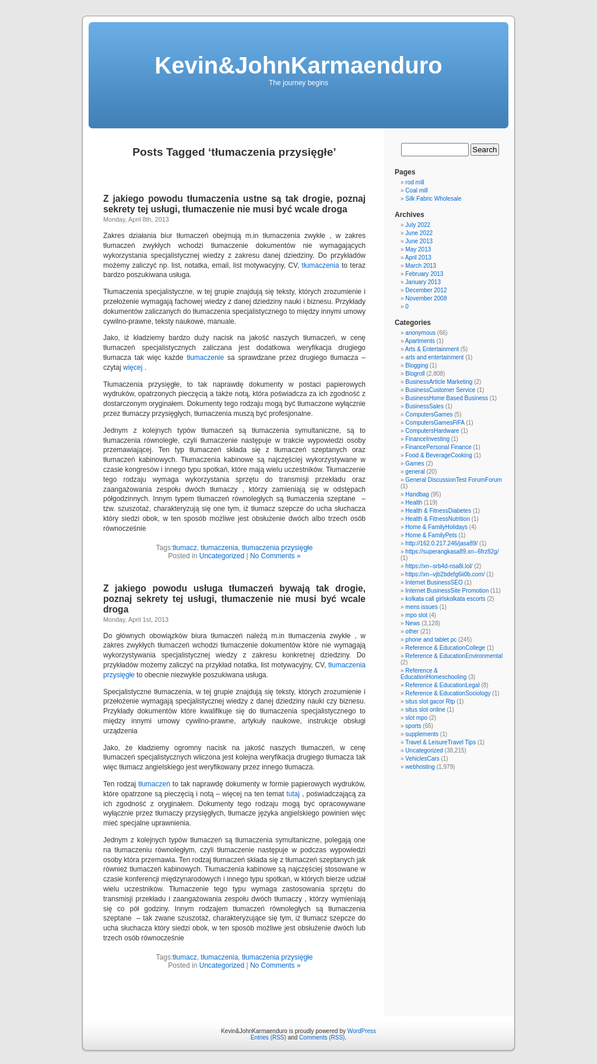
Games (414, 463)
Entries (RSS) (268, 1037)
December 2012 (426, 290)
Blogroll (414, 373)
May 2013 (418, 249)
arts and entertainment (434, 357)
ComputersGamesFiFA (434, 422)
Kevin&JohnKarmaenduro (298, 65)
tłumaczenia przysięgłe (277, 548)
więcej (132, 367)
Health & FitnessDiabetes (438, 511)
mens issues (421, 607)
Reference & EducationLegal (442, 685)
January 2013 (423, 282)
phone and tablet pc (430, 639)
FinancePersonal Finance (438, 447)
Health (413, 502)
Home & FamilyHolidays (436, 527)
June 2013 (419, 241)
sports (413, 726)
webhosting (420, 767)
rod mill (414, 182)
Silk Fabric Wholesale (433, 198)
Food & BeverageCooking (438, 455)
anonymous (420, 333)
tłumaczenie (205, 358)
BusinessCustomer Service (440, 390)
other (412, 631)
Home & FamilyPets (430, 535)
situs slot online (425, 709)
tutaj (293, 794)
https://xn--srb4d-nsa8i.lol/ (438, 566)
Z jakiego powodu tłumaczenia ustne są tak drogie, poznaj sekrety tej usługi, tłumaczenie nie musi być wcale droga (234, 204)
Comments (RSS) (322, 1037)
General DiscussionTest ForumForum (453, 480)
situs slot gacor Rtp (430, 701)
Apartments (420, 341)
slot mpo (416, 718)
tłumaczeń (154, 784)
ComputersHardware (432, 431)
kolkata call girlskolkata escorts (445, 599)
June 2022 (419, 233)
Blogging (416, 365)
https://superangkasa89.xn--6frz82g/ (451, 551)
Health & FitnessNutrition (437, 519)
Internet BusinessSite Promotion (447, 590)
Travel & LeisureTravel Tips (440, 742)
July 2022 (417, 225)
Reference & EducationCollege (445, 648)
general (414, 471)
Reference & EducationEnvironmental (454, 656)
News (412, 623)
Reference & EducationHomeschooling (433, 673)
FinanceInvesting (427, 439)
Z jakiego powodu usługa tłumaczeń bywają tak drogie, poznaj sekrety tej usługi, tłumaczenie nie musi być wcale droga (234, 598)
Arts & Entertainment (432, 349)
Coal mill (416, 190)
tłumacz (184, 548)
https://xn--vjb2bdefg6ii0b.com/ (444, 574)
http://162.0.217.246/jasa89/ (441, 543)
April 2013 (418, 257)
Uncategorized (221, 556)
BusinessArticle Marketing (438, 382)
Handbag (417, 494)
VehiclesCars (422, 758)
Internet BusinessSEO (433, 582)
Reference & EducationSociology (447, 693)
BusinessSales (424, 406)
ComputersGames (428, 414)
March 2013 (420, 265)
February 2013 (424, 274)
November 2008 (426, 298)
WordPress (361, 1031)
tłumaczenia (320, 265)
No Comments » (275, 556)
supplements (421, 734)
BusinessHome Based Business (446, 398)
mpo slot (416, 615)
